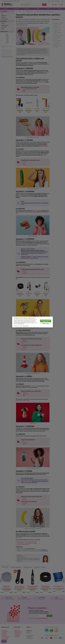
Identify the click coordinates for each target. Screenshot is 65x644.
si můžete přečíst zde (25, 325)
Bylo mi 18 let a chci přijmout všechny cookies (45, 321)
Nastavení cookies (46, 323)
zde (32, 322)
